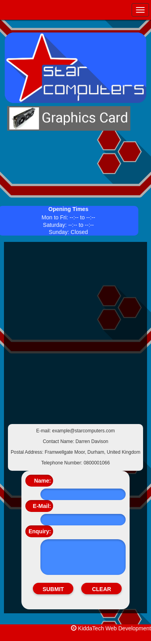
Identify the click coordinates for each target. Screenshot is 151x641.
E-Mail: (42, 506)
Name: (42, 480)
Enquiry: (40, 531)
